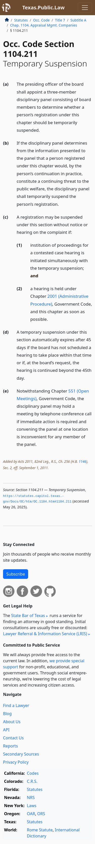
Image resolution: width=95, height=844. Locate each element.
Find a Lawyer (16, 705)
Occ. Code (41, 20)
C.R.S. (32, 781)
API (6, 730)
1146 (82, 461)
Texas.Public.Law (43, 7)
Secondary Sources (21, 754)
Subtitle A (78, 20)
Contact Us (13, 738)
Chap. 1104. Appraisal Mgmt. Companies (43, 25)
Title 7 (60, 20)
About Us (12, 721)
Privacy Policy (16, 762)
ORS (41, 813)
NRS (31, 797)
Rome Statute (40, 830)
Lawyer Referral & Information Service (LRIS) (45, 633)
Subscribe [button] (15, 574)
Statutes (21, 20)
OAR (31, 813)
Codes (33, 773)
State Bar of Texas (28, 615)
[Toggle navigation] (85, 8)
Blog (7, 713)
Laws (31, 805)
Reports (10, 746)
